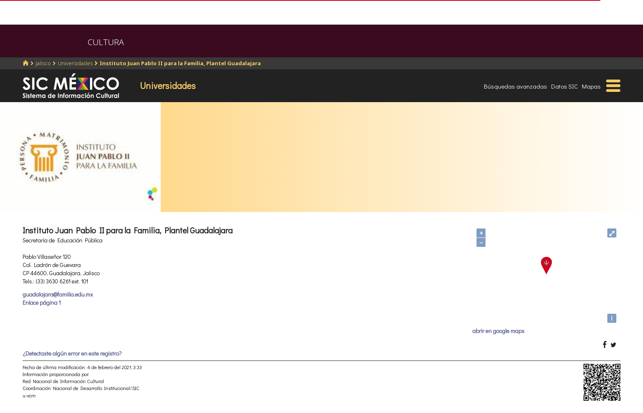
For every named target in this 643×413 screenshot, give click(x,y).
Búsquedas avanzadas (515, 86)
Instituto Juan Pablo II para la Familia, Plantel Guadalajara (180, 63)
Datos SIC (564, 86)
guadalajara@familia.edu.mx (58, 294)
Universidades (75, 63)
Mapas (591, 86)
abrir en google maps (498, 331)
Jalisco (43, 63)
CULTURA (106, 42)
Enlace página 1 (42, 302)
